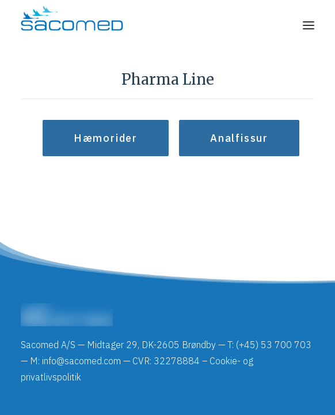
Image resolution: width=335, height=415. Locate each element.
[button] (308, 25)
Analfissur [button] (239, 138)
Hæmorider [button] (106, 138)
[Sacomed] (72, 25)
